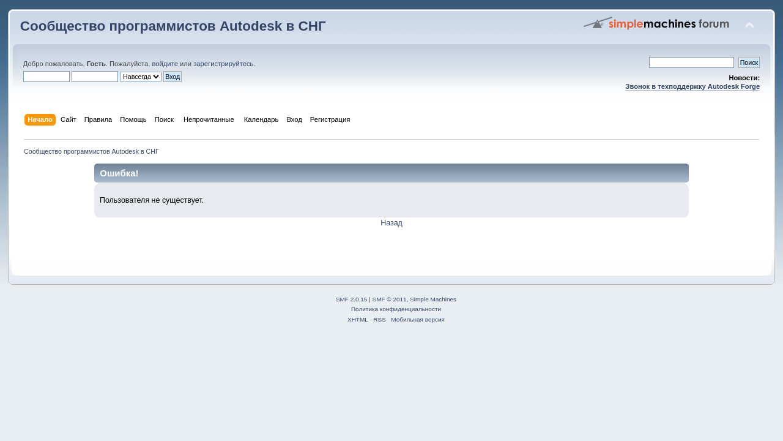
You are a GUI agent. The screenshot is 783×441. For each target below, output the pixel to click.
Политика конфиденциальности (396, 309)
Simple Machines (433, 299)
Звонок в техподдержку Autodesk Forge (692, 86)
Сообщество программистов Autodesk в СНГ (173, 26)
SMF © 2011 (390, 299)
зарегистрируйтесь (223, 63)
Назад (391, 223)
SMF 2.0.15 (352, 299)
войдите (164, 63)
